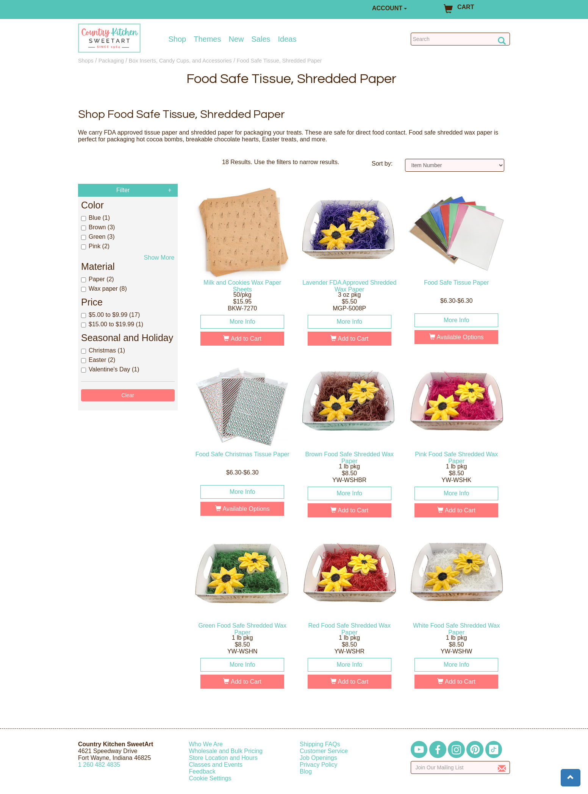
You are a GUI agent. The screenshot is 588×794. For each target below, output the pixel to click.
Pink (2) (95, 246)
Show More (159, 257)
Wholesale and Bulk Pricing (226, 751)
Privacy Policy (319, 764)
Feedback (202, 771)
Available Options (456, 337)
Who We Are (206, 744)
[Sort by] (455, 165)
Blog (306, 771)
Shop (177, 39)
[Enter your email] (460, 767)
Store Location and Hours (223, 758)
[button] (570, 777)
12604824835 (99, 764)
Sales (261, 39)
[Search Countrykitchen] (460, 39)
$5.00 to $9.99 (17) (110, 315)
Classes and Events (215, 764)
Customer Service (324, 751)
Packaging (111, 61)
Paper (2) (97, 279)
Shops (86, 61)
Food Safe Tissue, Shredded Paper (279, 61)
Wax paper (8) (104, 288)
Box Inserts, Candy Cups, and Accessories (180, 61)
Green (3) (97, 236)
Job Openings (318, 758)
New (236, 39)
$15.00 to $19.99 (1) (112, 324)
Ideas (287, 39)
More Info (242, 321)
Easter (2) (98, 360)
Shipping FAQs (320, 744)
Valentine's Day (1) (110, 369)
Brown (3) (98, 227)
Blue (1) (95, 218)
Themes (207, 39)
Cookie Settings (210, 778)
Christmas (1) (103, 350)
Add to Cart (242, 338)
